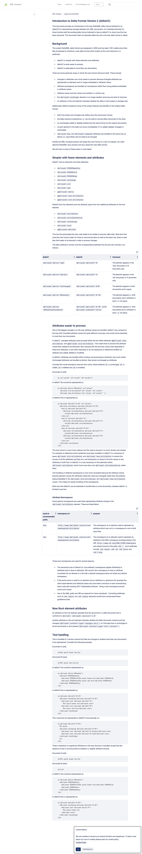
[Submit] (109, 4)
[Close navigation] (34, 14)
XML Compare (15, 4)
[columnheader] (58, 257)
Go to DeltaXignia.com (83, 4)
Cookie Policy (81, 842)
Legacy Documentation (71, 14)
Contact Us (68, 4)
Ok (78, 849)
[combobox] (122, 4)
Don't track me (87, 849)
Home (59, 4)
